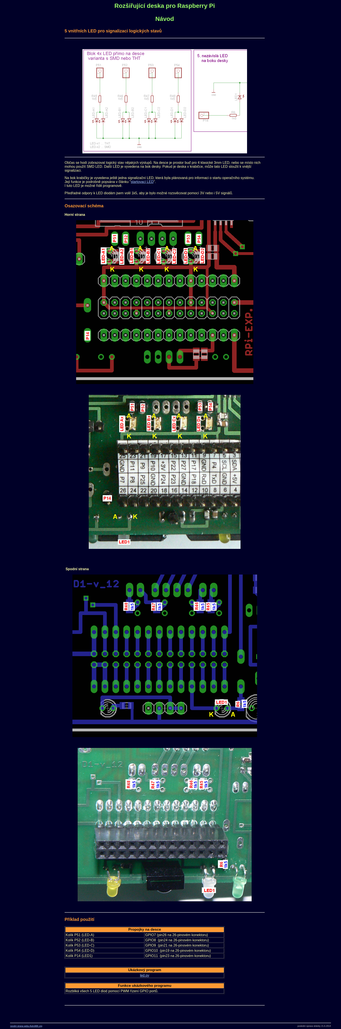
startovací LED (142, 182)
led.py (144, 975)
